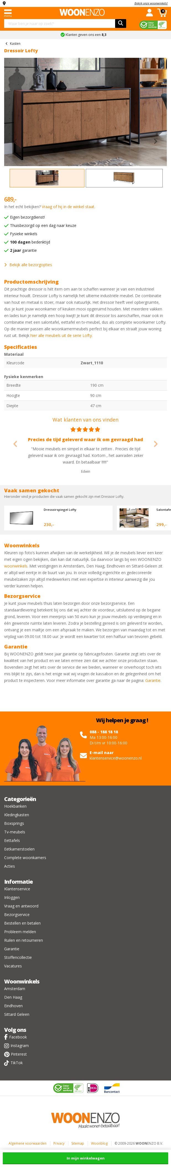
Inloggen (12, 897)
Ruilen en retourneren (23, 940)
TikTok (17, 1062)
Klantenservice (17, 888)
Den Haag (13, 997)
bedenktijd (30, 242)
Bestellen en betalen (22, 923)
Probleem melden (20, 931)
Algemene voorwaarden (27, 1143)
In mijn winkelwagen (86, 1158)
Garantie (152, 680)
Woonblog (99, 1143)
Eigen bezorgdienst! (27, 217)
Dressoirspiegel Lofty (60, 509)
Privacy (58, 1143)
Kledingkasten (16, 814)
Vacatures (13, 966)
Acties (9, 866)
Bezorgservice (17, 914)
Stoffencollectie (18, 957)
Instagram (20, 1045)
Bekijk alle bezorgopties (28, 264)
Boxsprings (14, 823)
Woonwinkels (21, 981)
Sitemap (77, 1143)
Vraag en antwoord (21, 906)
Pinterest (19, 1054)
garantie (23, 250)
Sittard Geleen (16, 1014)
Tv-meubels (14, 831)
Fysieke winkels (23, 233)
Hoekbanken (15, 806)
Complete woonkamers (25, 857)
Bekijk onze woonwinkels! (151, 3)
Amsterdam (14, 988)
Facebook (18, 1037)
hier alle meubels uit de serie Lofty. (61, 335)
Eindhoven (13, 1005)
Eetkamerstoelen (19, 849)
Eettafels (12, 840)
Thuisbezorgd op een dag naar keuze (43, 225)
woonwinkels (15, 566)
